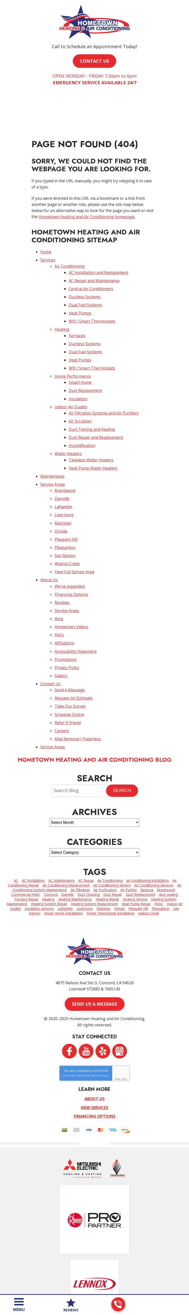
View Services (94, 1057)
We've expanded (70, 553)
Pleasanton (65, 517)
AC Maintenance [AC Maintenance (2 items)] (61, 833)
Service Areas (52, 459)
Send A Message (70, 648)
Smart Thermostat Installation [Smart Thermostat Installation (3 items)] (111, 866)
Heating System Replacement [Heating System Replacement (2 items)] (94, 856)
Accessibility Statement (76, 612)
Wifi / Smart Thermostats (92, 311)
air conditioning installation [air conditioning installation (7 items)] (147, 833)
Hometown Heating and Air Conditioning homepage (87, 213)
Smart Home (80, 366)
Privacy (117, 1029)
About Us (49, 547)
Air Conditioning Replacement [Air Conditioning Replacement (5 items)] (66, 838)
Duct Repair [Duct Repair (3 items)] (112, 847)
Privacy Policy (67, 627)
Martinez (63, 495)
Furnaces (77, 324)
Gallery (61, 635)
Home (45, 247)
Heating (62, 318)
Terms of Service (97, 1026)
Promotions (66, 620)
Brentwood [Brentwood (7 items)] (166, 842)
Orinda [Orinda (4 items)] (119, 861)
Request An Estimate (74, 655)
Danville (62, 472)
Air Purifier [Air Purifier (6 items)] (128, 842)
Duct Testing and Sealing (92, 409)
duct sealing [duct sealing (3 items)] (168, 847)
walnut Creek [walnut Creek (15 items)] (148, 866)
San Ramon (65, 525)
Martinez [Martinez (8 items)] (103, 861)
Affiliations (64, 605)
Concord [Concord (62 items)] (51, 847)
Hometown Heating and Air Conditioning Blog (95, 713)
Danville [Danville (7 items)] (67, 847)
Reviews (62, 568)
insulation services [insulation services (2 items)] (39, 861)
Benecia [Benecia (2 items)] (147, 842)
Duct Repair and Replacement (96, 417)
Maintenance (52, 452)
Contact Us (50, 642)
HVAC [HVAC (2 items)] (158, 856)
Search (122, 743)
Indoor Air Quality (71, 389)
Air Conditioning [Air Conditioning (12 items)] (110, 833)
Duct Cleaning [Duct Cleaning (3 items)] (89, 847)
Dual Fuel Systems (85, 296)
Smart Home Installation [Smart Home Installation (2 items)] (63, 866)
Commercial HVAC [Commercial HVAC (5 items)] (25, 847)
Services (47, 255)
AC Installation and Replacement (98, 266)
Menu (19, 1309)
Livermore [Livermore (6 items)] (85, 861)
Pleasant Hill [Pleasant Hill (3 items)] (138, 861)
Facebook (69, 1001)
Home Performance (73, 361)
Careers (62, 685)
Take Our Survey (70, 663)
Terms (124, 1029)
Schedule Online (69, 670)
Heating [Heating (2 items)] (48, 852)
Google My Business (119, 1001)
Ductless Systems (85, 288)
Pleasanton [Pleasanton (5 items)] (161, 861)
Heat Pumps (80, 303)
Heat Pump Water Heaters (93, 445)
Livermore (64, 487)
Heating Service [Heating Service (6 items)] (135, 852)
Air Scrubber (80, 402)
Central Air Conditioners (91, 281)
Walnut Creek (67, 532)
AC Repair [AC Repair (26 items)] (86, 833)
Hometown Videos (71, 590)
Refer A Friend (68, 678)
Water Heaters (68, 432)
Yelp (102, 1001)
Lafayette (63, 480)
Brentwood (65, 465)
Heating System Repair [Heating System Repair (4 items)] (49, 856)
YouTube (86, 1001)
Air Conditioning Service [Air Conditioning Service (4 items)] (112, 838)
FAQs (59, 597)
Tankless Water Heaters (91, 437)
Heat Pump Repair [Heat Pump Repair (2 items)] (136, 856)
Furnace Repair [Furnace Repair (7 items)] (26, 852)
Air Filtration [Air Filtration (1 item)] (80, 842)
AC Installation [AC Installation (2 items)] (33, 833)
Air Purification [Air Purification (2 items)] (105, 842)
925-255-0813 (118, 1304)
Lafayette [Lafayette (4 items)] (65, 861)
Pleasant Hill (66, 510)
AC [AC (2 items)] (16, 833)
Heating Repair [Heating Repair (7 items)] (107, 852)
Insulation (78, 381)
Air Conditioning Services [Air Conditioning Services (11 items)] (153, 838)
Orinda (61, 502)
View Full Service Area (74, 540)
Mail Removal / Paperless (78, 693)
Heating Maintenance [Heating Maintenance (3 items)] (75, 852)
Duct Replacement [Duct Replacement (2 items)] (140, 847)
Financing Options (71, 560)
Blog (59, 583)
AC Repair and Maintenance (94, 273)
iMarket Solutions (67, 1286)
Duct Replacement (85, 374)
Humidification (82, 424)
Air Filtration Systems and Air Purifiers (104, 394)
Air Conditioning (70, 260)
